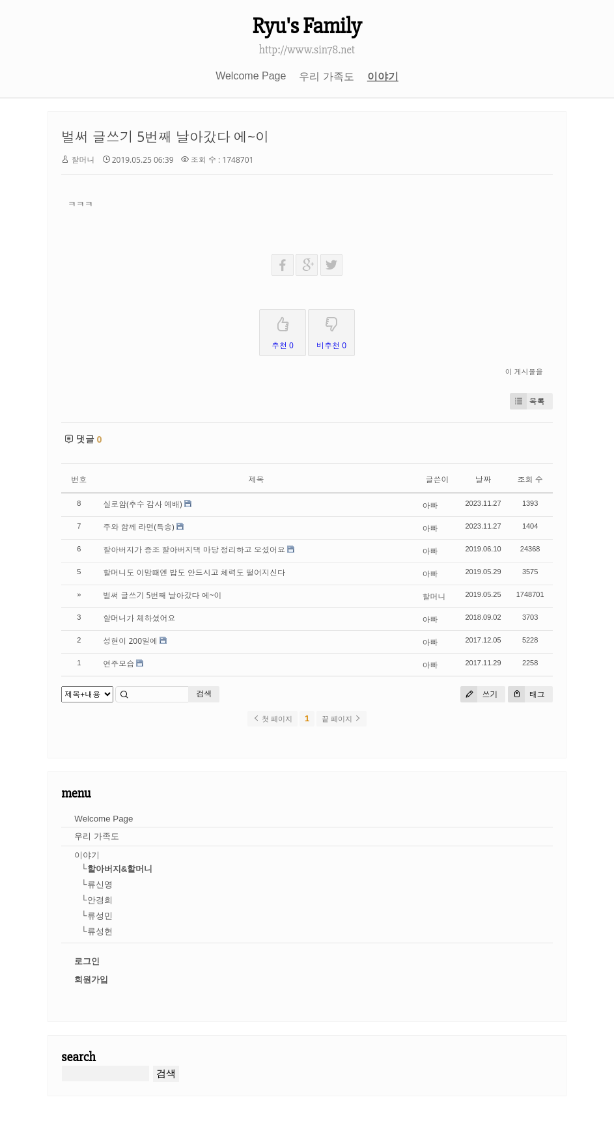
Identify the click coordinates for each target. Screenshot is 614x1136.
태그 (526, 694)
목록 (527, 401)
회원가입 (91, 979)
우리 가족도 (326, 76)
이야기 (382, 76)
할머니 (82, 159)
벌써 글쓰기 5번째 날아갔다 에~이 (165, 137)
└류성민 (96, 916)
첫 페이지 (272, 719)
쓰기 (478, 694)
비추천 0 (331, 330)
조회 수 (530, 479)
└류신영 (96, 884)
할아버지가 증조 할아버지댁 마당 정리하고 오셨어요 (194, 549)
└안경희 (96, 900)
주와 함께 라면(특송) (138, 527)
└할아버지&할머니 (116, 869)
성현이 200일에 (130, 640)
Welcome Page (251, 75)
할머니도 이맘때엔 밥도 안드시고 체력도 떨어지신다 (194, 572)
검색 (204, 693)
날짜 (483, 479)
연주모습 (118, 663)
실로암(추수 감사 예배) (142, 504)
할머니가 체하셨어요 (139, 618)
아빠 (430, 505)
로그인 (87, 961)
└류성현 (96, 931)
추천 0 (283, 330)
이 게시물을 (524, 371)
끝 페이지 (341, 719)
